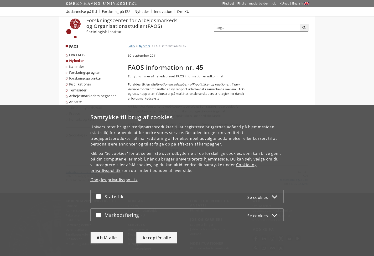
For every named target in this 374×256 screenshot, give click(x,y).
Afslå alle (107, 238)
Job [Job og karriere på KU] (273, 3)
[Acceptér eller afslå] (99, 196)
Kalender (76, 66)
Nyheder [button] (142, 11)
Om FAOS (77, 55)
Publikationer (80, 84)
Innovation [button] (163, 11)
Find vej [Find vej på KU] (228, 3)
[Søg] (304, 28)
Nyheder (76, 60)
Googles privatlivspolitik (114, 179)
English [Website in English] (297, 3)
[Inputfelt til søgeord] (257, 28)
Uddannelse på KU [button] (81, 11)
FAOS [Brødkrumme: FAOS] (131, 46)
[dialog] (187, 180)
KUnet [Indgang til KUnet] (284, 3)
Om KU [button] (183, 11)
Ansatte (75, 102)
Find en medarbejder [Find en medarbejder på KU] (252, 3)
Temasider (78, 90)
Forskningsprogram (85, 72)
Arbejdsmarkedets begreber (92, 96)
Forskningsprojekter (85, 78)
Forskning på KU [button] (116, 11)
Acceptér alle (156, 238)
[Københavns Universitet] (73, 28)
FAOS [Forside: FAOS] (73, 46)
